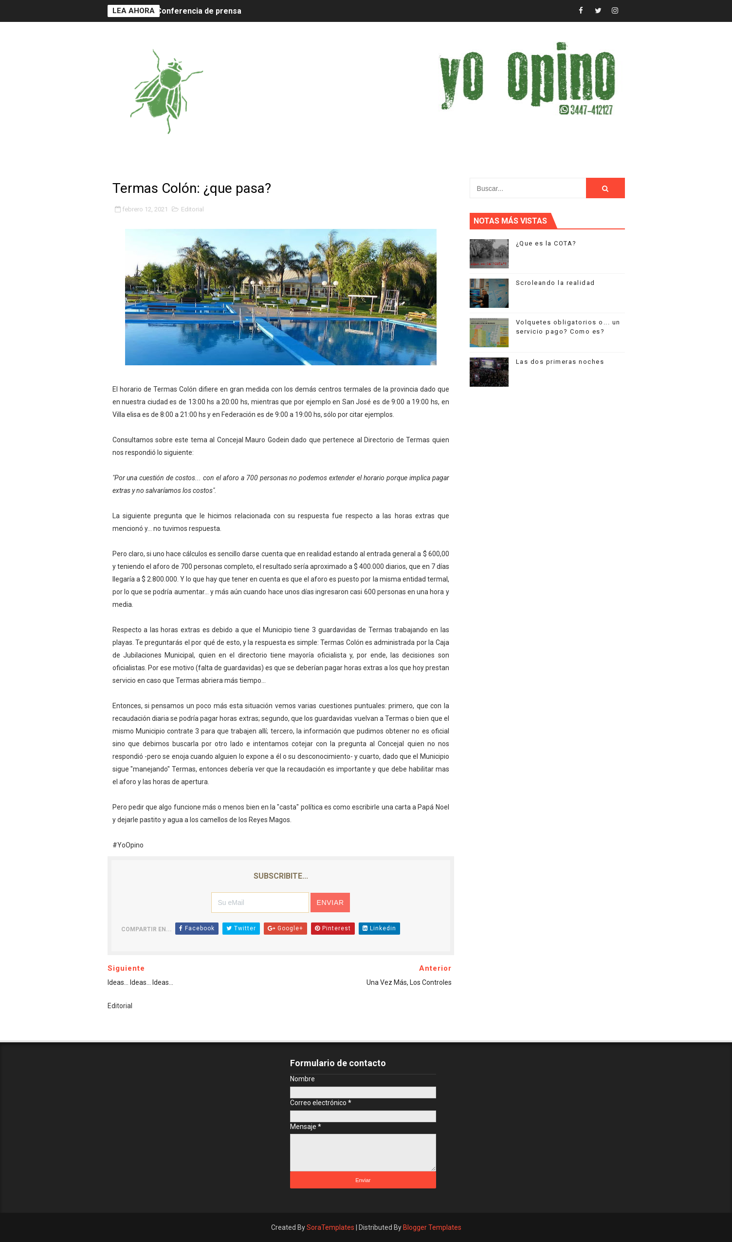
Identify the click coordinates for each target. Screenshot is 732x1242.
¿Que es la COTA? (546, 243)
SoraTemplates (330, 1227)
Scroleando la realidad (555, 282)
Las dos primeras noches (560, 361)
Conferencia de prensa (198, 11)
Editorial (192, 209)
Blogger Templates (432, 1227)
